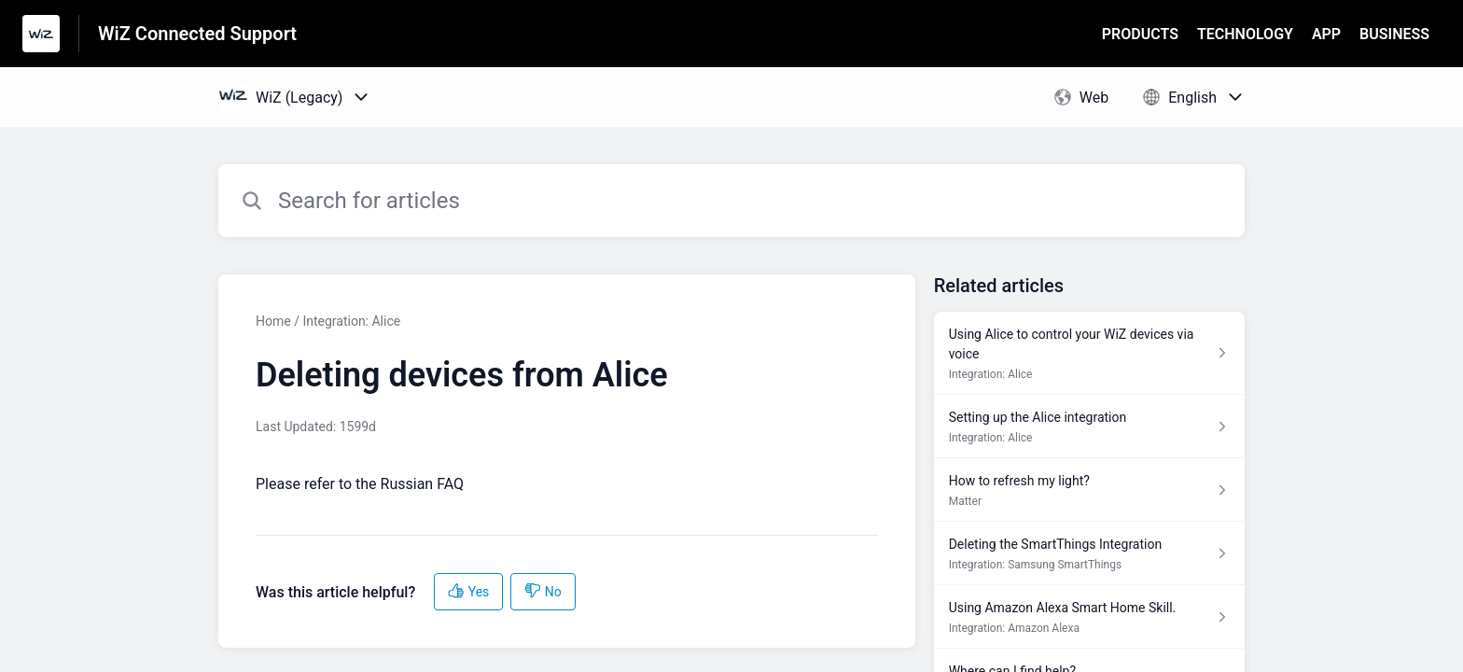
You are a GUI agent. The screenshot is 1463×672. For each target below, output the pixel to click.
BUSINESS (1394, 34)
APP (1326, 34)
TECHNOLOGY (1245, 34)
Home (273, 321)
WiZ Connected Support (197, 33)
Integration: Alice (351, 321)
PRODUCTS (1140, 34)
